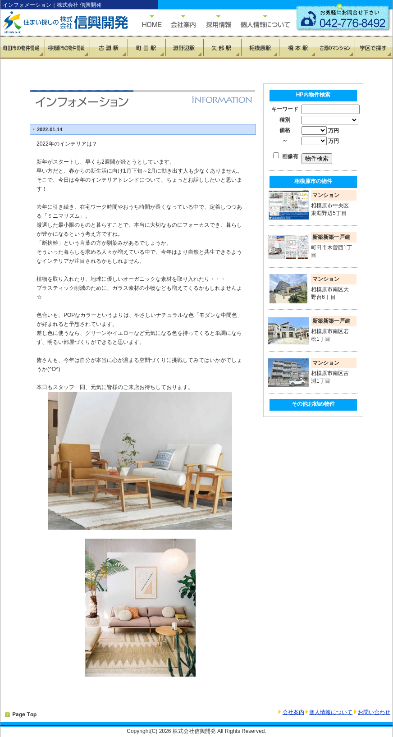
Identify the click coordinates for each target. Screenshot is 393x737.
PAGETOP (21, 715)
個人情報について (261, 21)
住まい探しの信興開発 (59, 23)
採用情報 (213, 21)
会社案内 (293, 712)
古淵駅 (109, 47)
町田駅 (146, 47)
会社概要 (178, 21)
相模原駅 (260, 47)
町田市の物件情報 (22, 47)
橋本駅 (298, 47)
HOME (147, 21)
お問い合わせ (374, 712)
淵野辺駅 (184, 47)
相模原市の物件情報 (67, 47)
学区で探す (374, 47)
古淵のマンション (336, 47)
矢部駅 (222, 47)
